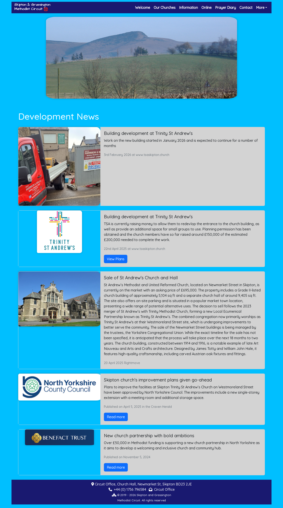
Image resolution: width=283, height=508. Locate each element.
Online (206, 7)
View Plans (115, 259)
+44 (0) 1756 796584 (130, 489)
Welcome (142, 7)
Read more (116, 417)
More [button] (260, 7)
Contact (245, 7)
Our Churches (165, 7)
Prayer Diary (225, 7)
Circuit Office (164, 489)
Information (188, 7)
